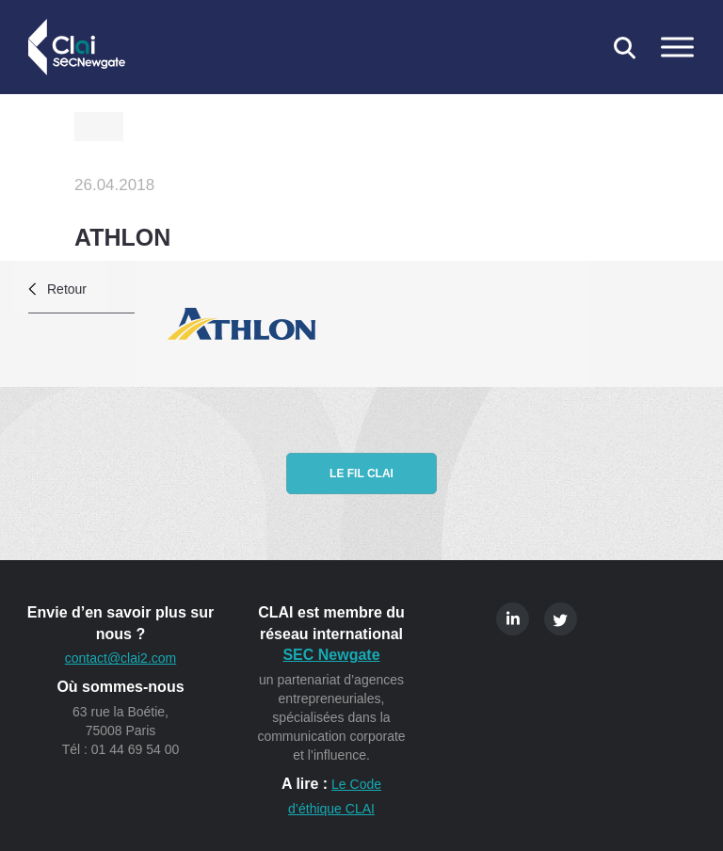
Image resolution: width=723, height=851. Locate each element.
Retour (67, 289)
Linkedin (512, 618)
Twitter (560, 618)
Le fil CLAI (361, 473)
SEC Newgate (330, 655)
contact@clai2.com (120, 658)
